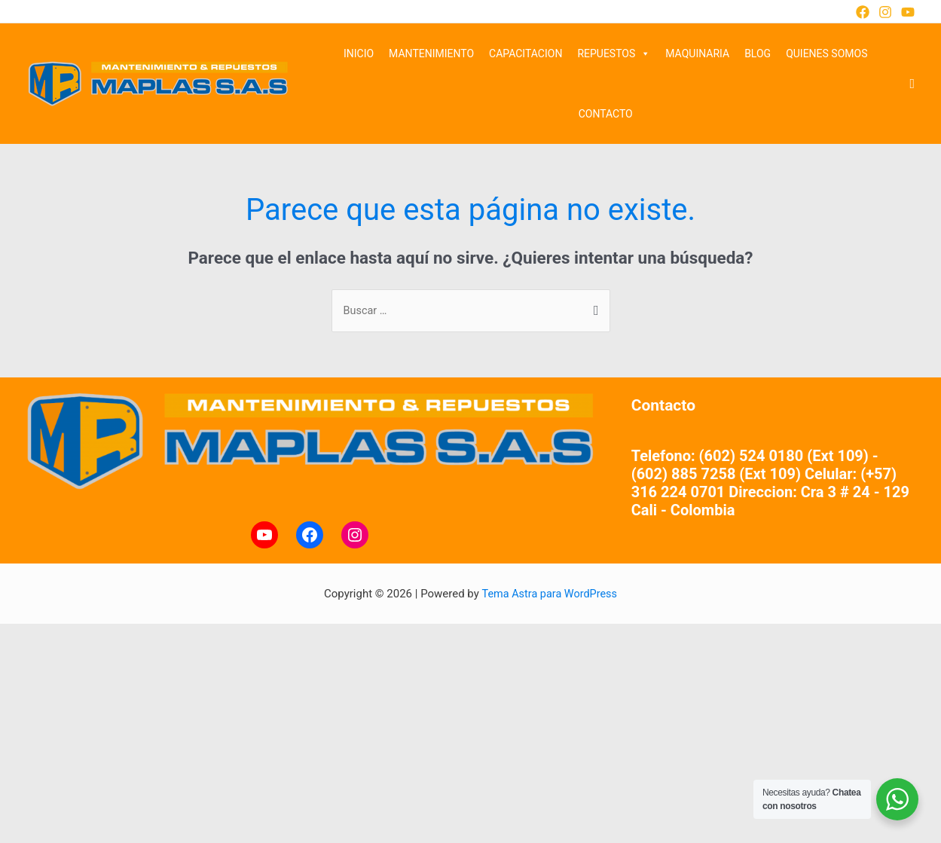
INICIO (359, 53)
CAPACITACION (525, 53)
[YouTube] (908, 12)
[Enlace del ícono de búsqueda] (912, 84)
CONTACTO (606, 114)
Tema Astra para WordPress (549, 594)
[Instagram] (885, 12)
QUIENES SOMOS (826, 53)
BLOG (757, 53)
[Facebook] (862, 12)
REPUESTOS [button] (613, 53)
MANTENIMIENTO (431, 53)
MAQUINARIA (697, 53)
